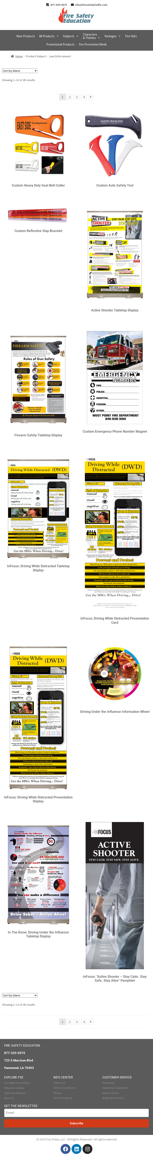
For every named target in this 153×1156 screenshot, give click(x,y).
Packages (112, 36)
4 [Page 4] (84, 97)
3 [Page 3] (77, 97)
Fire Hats (131, 36)
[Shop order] (19, 70)
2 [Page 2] (70, 97)
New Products (25, 36)
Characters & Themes (91, 36)
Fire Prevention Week (93, 44)
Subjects (71, 36)
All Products (49, 36)
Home (19, 56)
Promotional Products (60, 44)
